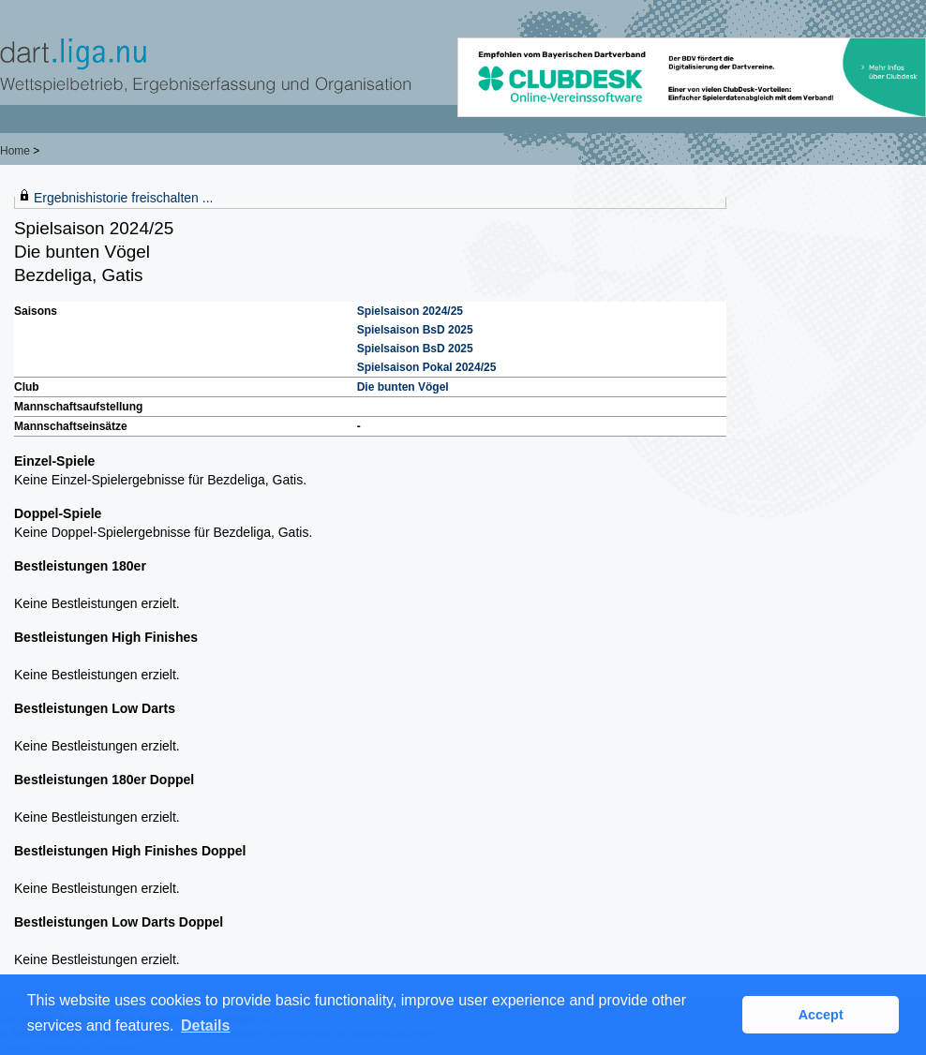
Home (15, 150)
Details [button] (205, 1025)
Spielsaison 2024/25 (410, 311)
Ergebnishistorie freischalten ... (123, 197)
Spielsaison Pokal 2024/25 (427, 367)
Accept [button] (821, 1014)
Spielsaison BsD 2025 (415, 329)
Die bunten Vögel (403, 387)
